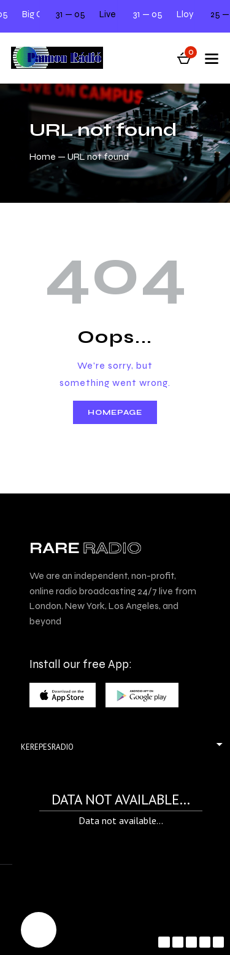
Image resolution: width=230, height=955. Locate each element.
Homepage (115, 412)
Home (42, 156)
